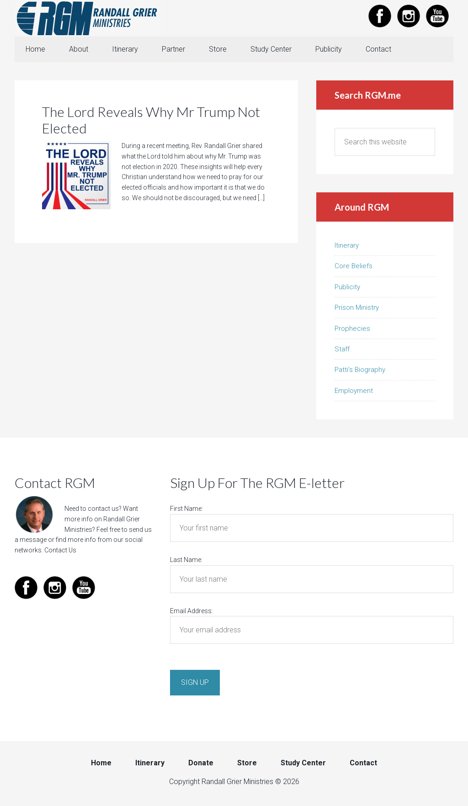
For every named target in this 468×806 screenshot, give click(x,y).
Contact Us (60, 550)
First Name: (186, 508)
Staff (342, 349)
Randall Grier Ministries (88, 18)
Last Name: (186, 559)
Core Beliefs (353, 266)
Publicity (347, 287)
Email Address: (191, 611)
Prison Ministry (357, 307)
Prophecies (352, 328)
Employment (354, 391)
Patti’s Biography (360, 370)
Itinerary (347, 245)
